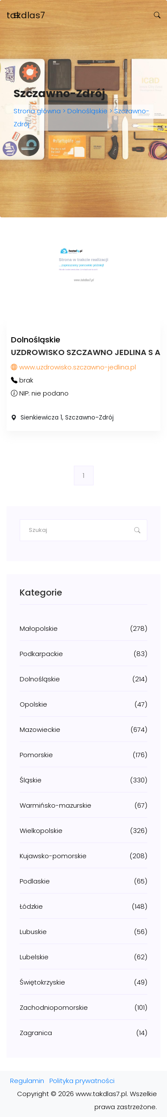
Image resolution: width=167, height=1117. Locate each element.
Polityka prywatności (82, 1080)
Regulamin (27, 1080)
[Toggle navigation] (17, 15)
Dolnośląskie (87, 110)
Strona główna (38, 110)
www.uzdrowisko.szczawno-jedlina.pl (73, 367)
